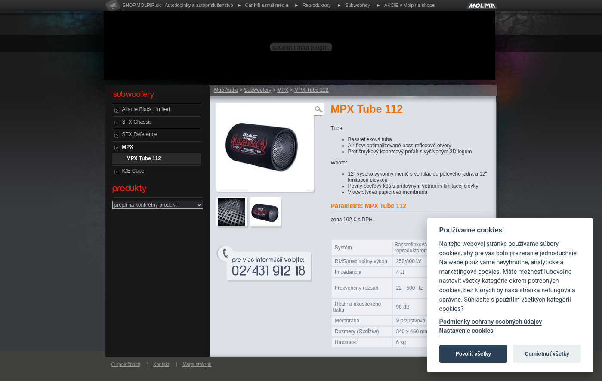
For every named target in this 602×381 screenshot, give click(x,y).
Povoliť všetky (473, 353)
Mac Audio (226, 90)
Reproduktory (317, 5)
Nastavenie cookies (466, 331)
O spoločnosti (125, 364)
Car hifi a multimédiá (266, 5)
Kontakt (161, 364)
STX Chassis (137, 122)
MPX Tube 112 (144, 158)
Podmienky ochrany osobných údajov (490, 321)
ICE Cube (133, 171)
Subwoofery (357, 5)
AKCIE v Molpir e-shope (409, 5)
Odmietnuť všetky (547, 353)
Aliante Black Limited (146, 109)
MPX (127, 147)
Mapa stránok (196, 364)
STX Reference (139, 134)
